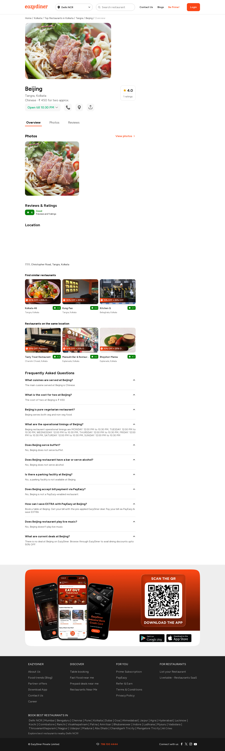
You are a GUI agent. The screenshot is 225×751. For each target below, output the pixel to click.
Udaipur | (75, 728)
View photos (125, 136)
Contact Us (146, 7)
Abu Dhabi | (102, 728)
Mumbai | (50, 720)
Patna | (94, 724)
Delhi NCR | (36, 720)
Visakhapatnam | (78, 724)
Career (32, 701)
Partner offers (37, 683)
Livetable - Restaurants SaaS (178, 677)
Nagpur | (63, 728)
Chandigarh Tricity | (123, 728)
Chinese (30, 100)
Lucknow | (181, 720)
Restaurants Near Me (83, 689)
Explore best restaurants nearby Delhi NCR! (53, 733)
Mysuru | (162, 724)
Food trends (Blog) (40, 677)
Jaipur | (144, 720)
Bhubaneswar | (122, 724)
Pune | (88, 720)
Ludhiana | (149, 724)
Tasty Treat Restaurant (38, 357)
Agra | (154, 720)
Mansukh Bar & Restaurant (76, 357)
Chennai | (77, 720)
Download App (37, 689)
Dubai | (109, 720)
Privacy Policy (125, 695)
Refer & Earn (124, 683)
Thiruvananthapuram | (42, 728)
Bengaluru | (63, 720)
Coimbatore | (47, 724)
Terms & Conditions (129, 689)
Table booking (79, 671)
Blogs (161, 7)
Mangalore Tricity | (148, 728)
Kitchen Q (105, 308)
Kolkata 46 (31, 308)
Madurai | (88, 728)
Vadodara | (175, 724)
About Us (34, 671)
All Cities (166, 728)
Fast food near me (82, 677)
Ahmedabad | (130, 720)
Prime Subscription (129, 671)
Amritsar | (106, 724)
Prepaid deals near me (84, 683)
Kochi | (33, 724)
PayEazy (121, 677)
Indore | (137, 724)
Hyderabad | (166, 720)
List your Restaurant (173, 671)
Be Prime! (173, 7)
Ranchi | (61, 724)
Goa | (118, 720)
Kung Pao (67, 308)
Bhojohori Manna (109, 357)
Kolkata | (98, 720)
